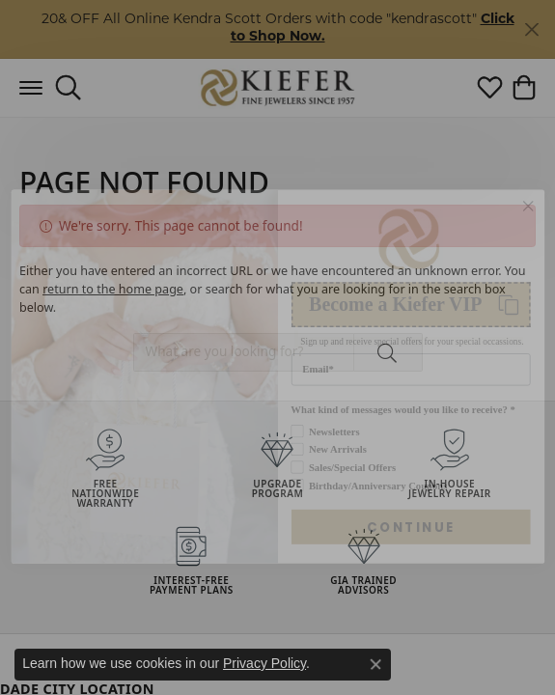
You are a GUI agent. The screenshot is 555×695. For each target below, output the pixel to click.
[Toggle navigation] (31, 88)
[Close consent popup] (375, 664)
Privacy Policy (264, 663)
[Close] (531, 29)
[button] (68, 88)
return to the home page (112, 289)
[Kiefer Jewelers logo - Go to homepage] (277, 87)
